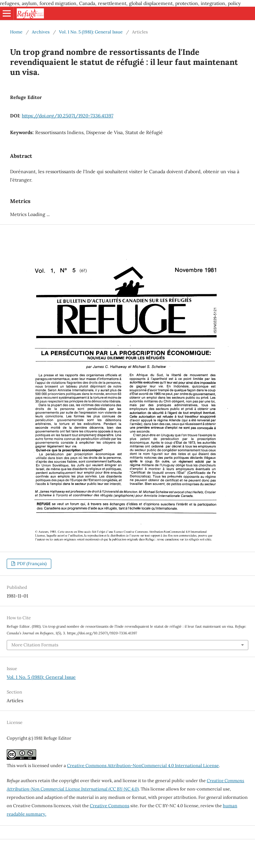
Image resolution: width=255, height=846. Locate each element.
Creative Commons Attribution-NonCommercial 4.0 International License (143, 765)
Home (16, 32)
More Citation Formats (34, 645)
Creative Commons (109, 806)
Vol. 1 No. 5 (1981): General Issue (91, 32)
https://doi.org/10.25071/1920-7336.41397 (67, 116)
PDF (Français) (31, 563)
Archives (41, 32)
